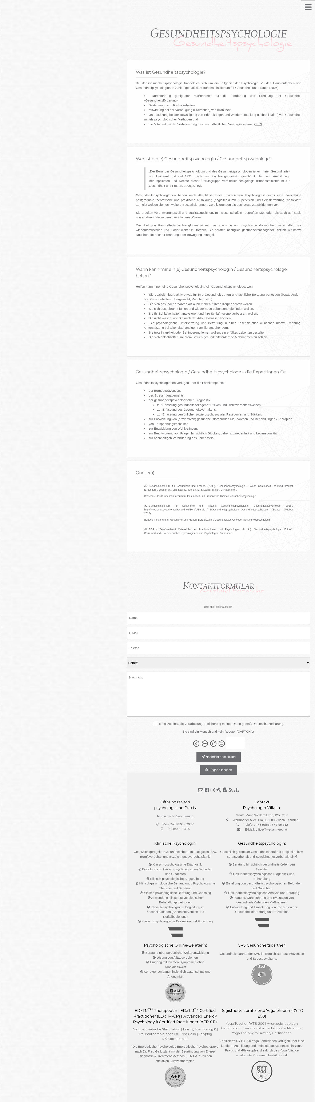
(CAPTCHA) (245, 731)
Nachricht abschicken (219, 757)
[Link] (207, 856)
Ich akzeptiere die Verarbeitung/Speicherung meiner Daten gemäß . (221, 723)
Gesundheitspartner (233, 953)
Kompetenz (195, 9)
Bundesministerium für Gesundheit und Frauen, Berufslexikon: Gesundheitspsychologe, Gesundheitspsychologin (207, 519)
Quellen (219, 9)
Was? (136, 9)
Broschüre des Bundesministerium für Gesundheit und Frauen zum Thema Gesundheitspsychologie (200, 496)
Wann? (172, 9)
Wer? (154, 9)
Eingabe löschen (218, 770)
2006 (273, 87)
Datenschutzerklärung (267, 723)
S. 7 (258, 124)
